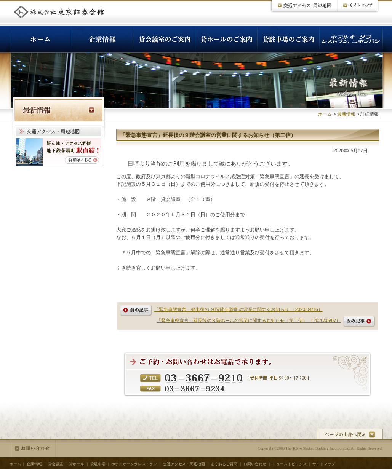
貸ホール (76, 464)
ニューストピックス (289, 464)
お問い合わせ (33, 448)
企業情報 (34, 464)
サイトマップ (323, 464)
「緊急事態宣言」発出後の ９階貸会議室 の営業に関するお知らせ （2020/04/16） (238, 309)
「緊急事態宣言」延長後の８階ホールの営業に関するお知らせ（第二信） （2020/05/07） (249, 320)
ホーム (325, 114)
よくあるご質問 (224, 464)
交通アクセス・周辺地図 (184, 464)
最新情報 (346, 114)
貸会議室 (55, 464)
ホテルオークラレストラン (134, 464)
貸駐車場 (98, 464)
